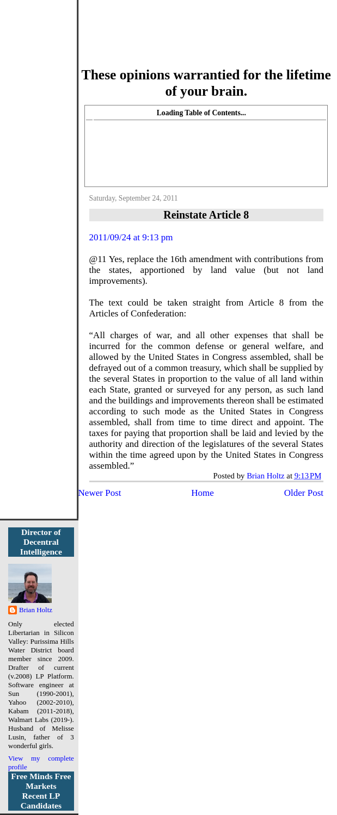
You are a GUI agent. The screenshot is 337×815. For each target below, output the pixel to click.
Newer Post (99, 493)
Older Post (303, 493)
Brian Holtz (35, 610)
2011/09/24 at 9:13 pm (131, 237)
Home (202, 493)
